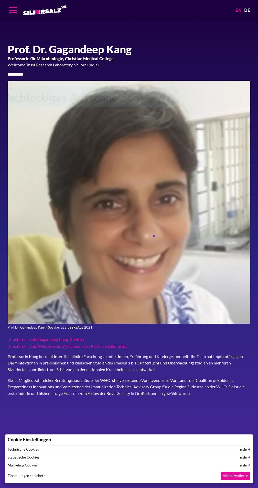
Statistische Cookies (23, 457)
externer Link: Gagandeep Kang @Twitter (49, 339)
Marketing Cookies (23, 465)
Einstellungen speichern (27, 475)
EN (238, 10)
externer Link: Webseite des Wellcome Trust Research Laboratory (70, 346)
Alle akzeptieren (235, 475)
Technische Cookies (23, 449)
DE (247, 10)
